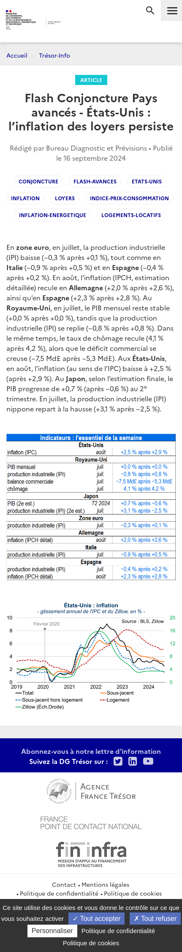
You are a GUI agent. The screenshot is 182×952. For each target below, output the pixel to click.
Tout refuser (155, 918)
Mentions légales (105, 884)
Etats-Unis (147, 181)
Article (91, 79)
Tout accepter (96, 918)
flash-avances (95, 181)
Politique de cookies (133, 893)
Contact (64, 884)
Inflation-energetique (52, 214)
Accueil (16, 55)
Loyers (65, 198)
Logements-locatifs (131, 214)
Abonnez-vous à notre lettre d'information (91, 751)
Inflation (25, 198)
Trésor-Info (54, 55)
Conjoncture (38, 181)
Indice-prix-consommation (129, 198)
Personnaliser (52, 930)
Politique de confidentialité (59, 893)
